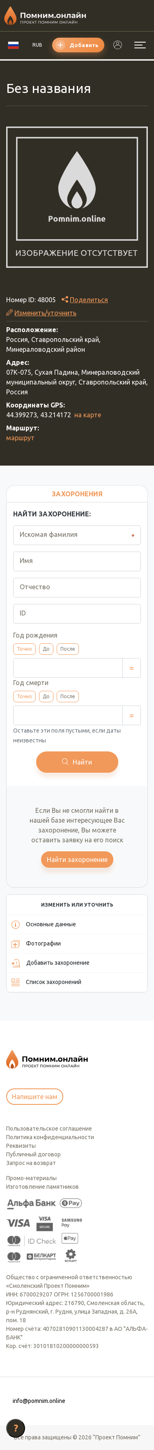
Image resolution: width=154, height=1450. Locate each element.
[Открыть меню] (140, 45)
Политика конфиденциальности (50, 1137)
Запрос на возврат (31, 1163)
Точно (24, 648)
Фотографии (36, 944)
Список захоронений (46, 982)
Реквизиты (21, 1145)
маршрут (20, 437)
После (67, 648)
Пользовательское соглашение (49, 1128)
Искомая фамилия (49, 534)
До (46, 648)
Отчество (35, 586)
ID (23, 613)
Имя (26, 560)
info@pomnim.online (39, 1401)
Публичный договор (33, 1154)
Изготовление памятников (42, 1186)
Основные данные (43, 925)
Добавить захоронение (50, 963)
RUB (37, 45)
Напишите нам (34, 1096)
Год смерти (30, 682)
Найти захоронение (77, 859)
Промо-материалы (31, 1178)
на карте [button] (87, 414)
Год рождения (35, 635)
